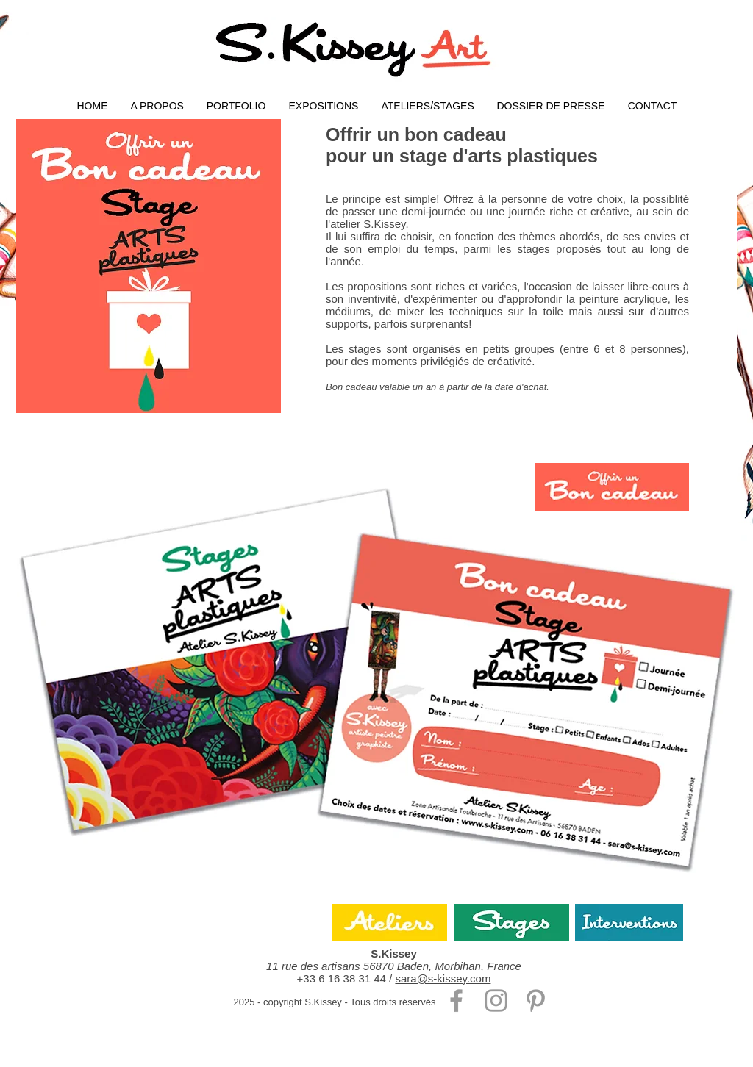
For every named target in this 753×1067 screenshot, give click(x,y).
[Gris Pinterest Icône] (536, 1000)
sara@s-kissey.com (442, 978)
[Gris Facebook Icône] (456, 1000)
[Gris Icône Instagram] (496, 1000)
